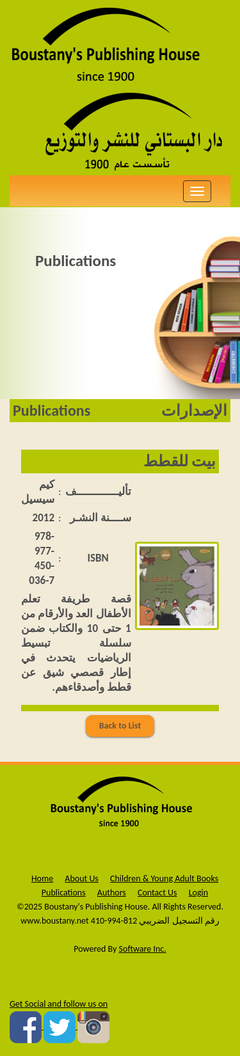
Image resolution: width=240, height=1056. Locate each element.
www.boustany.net (54, 920)
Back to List (120, 725)
